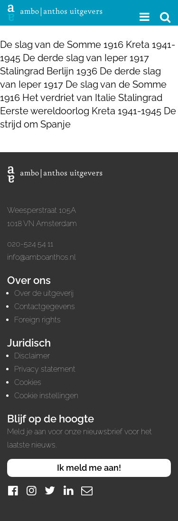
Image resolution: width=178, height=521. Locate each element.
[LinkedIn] (68, 490)
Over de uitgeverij (44, 293)
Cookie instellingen (46, 395)
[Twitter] (50, 490)
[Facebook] (13, 490)
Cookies (27, 382)
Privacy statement (44, 369)
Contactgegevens (44, 306)
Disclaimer (32, 355)
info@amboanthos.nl (41, 257)
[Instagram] (31, 490)
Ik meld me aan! (89, 468)
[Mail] (87, 490)
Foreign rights (37, 319)
